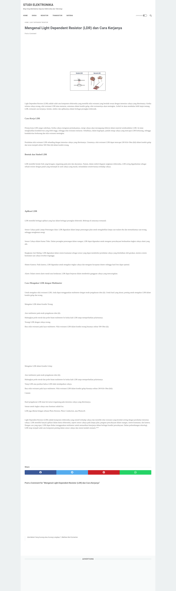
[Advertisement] (67, 56)
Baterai (71, 12)
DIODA (35, 12)
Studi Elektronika (40, 2)
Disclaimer (96, 583)
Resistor (46, 12)
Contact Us (106, 583)
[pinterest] (77, 500)
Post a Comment (30, 37)
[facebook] (35, 500)
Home (27, 12)
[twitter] (56, 500)
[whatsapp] (99, 500)
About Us (87, 583)
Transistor (59, 12)
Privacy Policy (77, 583)
